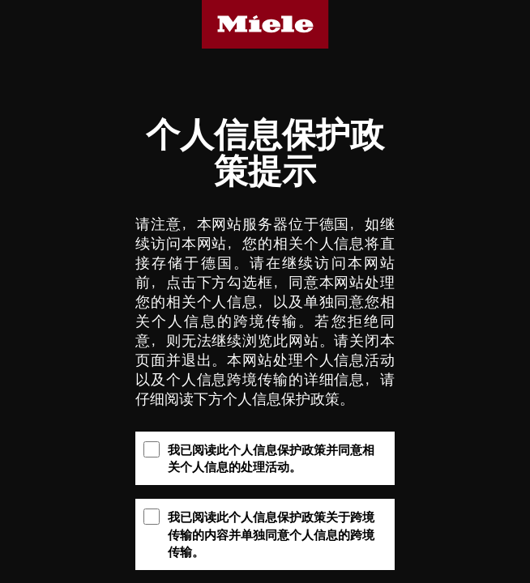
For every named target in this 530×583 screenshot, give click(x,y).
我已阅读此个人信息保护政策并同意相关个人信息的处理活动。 (258, 457)
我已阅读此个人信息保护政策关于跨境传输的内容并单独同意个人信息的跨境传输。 (258, 534)
